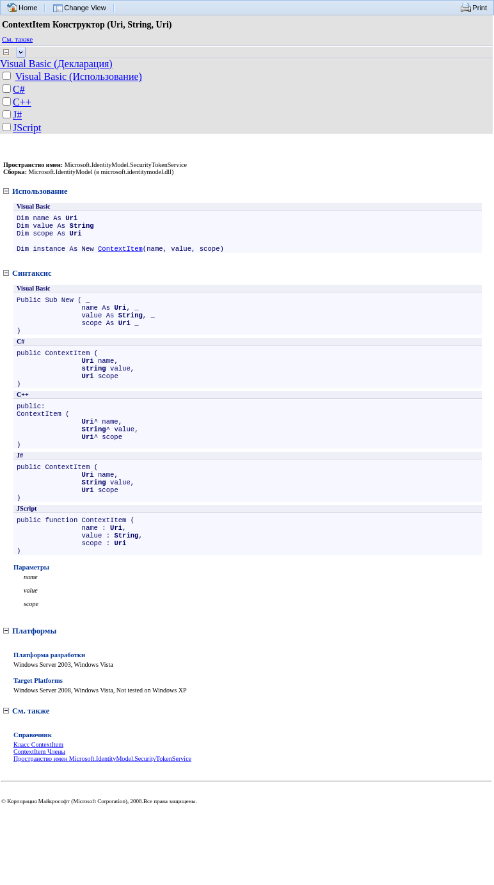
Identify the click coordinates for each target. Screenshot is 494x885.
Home (28, 8)
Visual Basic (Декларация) (56, 63)
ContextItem (120, 254)
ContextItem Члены (39, 791)
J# (17, 114)
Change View (85, 8)
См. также (17, 39)
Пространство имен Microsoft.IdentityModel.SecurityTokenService (102, 798)
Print (479, 8)
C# (19, 89)
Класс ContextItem (38, 784)
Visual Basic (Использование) (78, 76)
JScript (27, 127)
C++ (22, 102)
